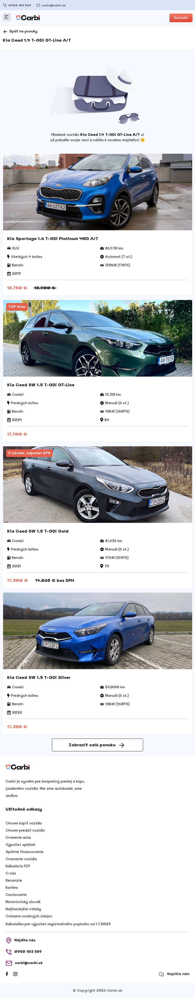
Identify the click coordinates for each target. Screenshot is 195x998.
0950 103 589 (17, 5)
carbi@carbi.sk (51, 5)
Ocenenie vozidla (21, 859)
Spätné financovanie (24, 851)
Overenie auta (18, 837)
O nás (11, 873)
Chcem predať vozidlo (25, 830)
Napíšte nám (173, 974)
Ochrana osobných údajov (29, 916)
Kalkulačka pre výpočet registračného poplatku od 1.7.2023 (58, 924)
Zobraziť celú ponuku (96, 745)
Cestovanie (16, 894)
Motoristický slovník (23, 901)
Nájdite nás (21, 940)
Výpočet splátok (20, 844)
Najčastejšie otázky (23, 909)
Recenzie (14, 880)
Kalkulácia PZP (18, 866)
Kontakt (181, 18)
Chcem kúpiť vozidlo (24, 823)
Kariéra (12, 887)
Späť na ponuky (20, 31)
